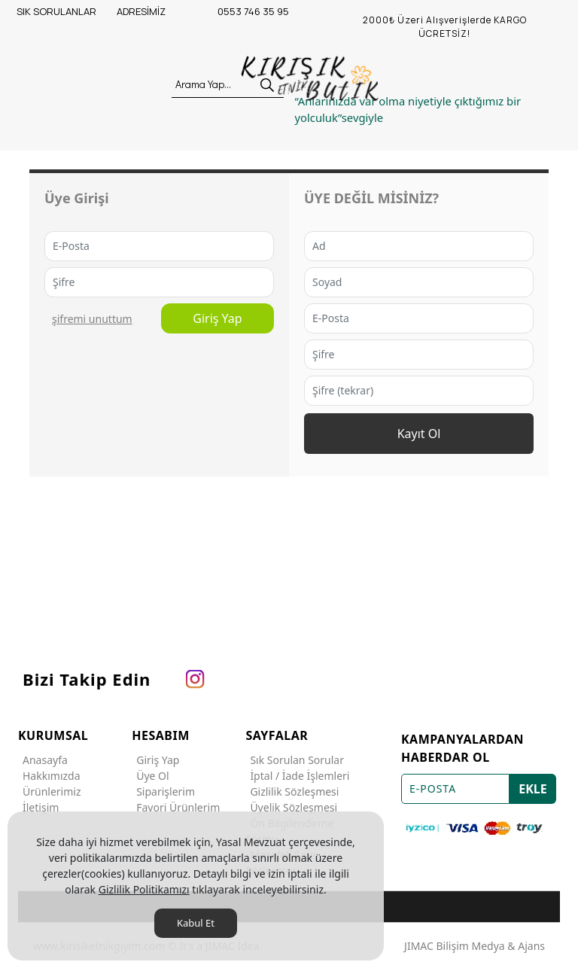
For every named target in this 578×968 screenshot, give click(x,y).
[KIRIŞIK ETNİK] (312, 79)
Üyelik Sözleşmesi (291, 807)
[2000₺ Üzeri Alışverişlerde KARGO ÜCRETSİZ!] (444, 27)
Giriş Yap (217, 318)
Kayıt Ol (419, 433)
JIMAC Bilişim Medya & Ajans (474, 946)
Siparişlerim (163, 791)
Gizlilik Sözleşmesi (292, 791)
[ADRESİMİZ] (165, 12)
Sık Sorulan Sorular (294, 759)
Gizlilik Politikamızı (144, 889)
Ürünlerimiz (49, 791)
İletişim (38, 807)
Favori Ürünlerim (176, 807)
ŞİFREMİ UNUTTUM (92, 319)
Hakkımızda (49, 775)
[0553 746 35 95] (266, 12)
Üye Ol (150, 775)
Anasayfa (43, 759)
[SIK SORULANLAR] (65, 12)
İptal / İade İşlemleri (297, 775)
